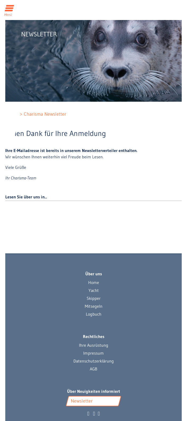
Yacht (93, 290)
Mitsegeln (93, 306)
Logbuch (93, 314)
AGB (93, 368)
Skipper (94, 298)
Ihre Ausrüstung (93, 345)
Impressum (93, 353)
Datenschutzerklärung (93, 361)
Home (93, 282)
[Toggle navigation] (9, 8)
